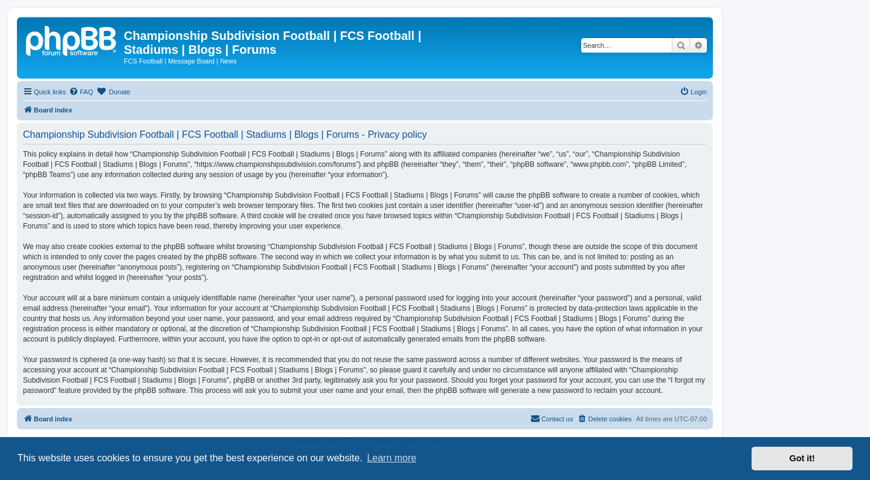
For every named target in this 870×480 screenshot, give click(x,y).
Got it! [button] (802, 458)
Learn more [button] (391, 458)
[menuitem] (81, 92)
